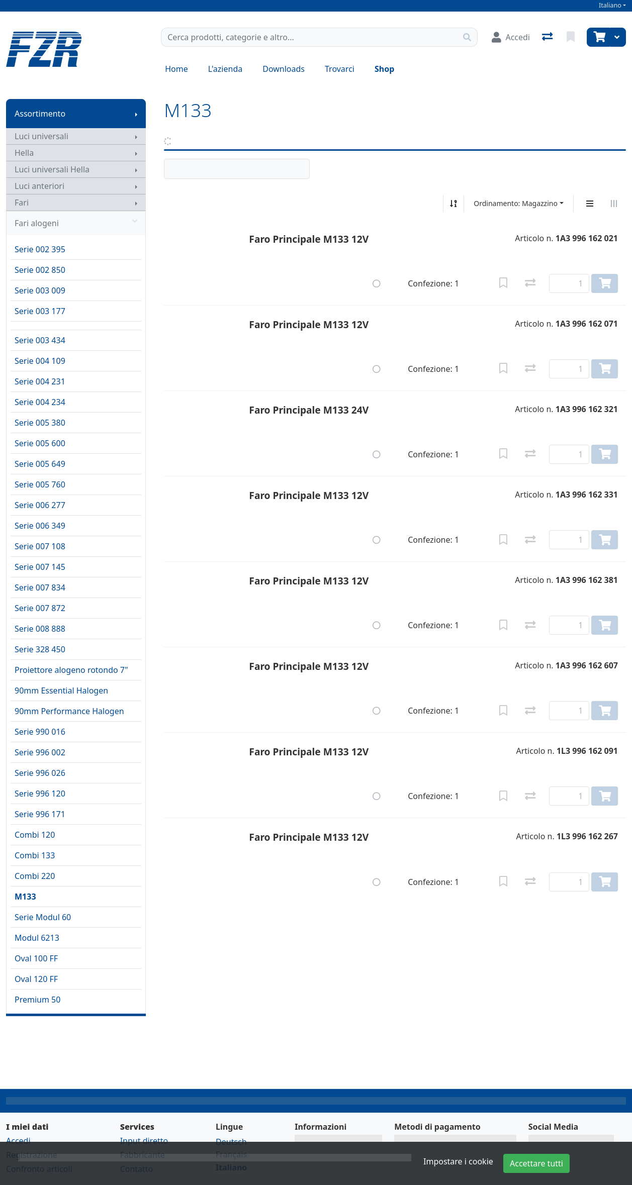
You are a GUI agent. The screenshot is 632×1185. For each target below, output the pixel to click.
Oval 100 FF (36, 958)
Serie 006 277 (40, 505)
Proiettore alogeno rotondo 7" (71, 669)
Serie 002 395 (40, 249)
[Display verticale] (590, 203)
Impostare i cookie (458, 1161)
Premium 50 (37, 999)
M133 (25, 896)
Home (176, 68)
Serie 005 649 (40, 463)
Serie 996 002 (40, 752)
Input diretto (144, 1140)
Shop (384, 68)
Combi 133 (35, 855)
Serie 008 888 (40, 628)
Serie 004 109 (40, 360)
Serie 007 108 (40, 546)
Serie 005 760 (40, 484)
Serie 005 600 (40, 443)
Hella (24, 152)
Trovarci (339, 68)
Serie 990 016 (40, 731)
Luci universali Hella (52, 169)
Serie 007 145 (40, 566)
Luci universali (41, 136)
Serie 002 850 (40, 269)
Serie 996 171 (40, 814)
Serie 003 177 (40, 311)
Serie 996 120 (40, 793)
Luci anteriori (39, 185)
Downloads (283, 68)
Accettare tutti (536, 1163)
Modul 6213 (37, 937)
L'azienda (225, 68)
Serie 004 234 (40, 402)
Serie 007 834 (40, 587)
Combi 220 (35, 875)
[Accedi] (511, 37)
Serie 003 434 (40, 340)
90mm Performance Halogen (69, 711)
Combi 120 (35, 834)
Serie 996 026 (40, 772)
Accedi (18, 1140)
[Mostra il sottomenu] (136, 114)
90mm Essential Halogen (61, 690)
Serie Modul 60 (43, 917)
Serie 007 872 (40, 608)
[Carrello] (598, 37)
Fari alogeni (76, 223)
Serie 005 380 (40, 422)
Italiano (610, 5)
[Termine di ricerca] (309, 37)
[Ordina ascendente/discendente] (453, 203)
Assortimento (40, 113)
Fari (22, 202)
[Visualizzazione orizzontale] (614, 203)
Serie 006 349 (40, 525)
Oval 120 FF (36, 978)
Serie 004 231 (40, 381)
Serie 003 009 (40, 290)
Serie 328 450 (40, 649)
